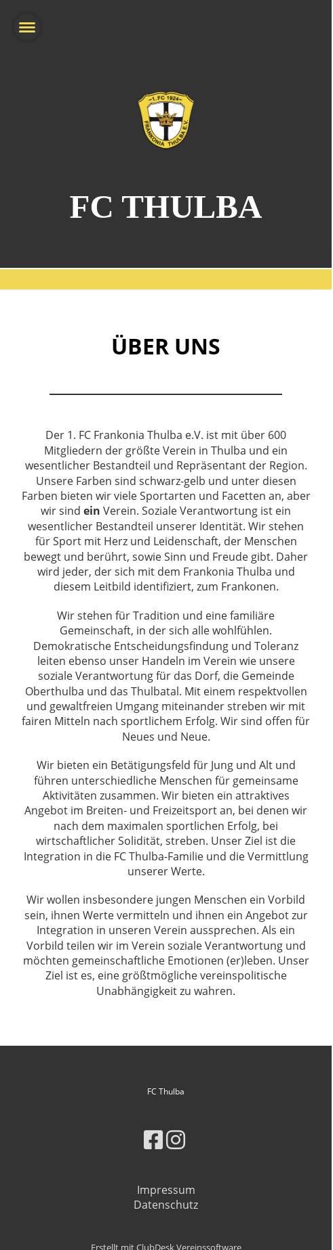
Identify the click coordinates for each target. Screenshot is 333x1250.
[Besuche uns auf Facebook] (153, 1139)
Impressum (166, 1189)
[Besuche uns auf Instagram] (175, 1139)
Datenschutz (166, 1204)
